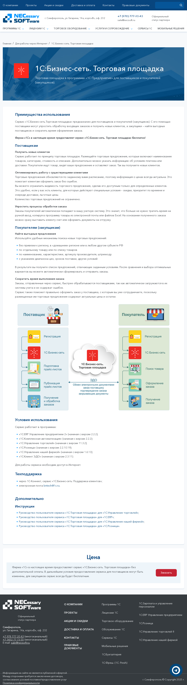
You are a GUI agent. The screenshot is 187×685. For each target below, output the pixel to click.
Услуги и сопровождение (113, 28)
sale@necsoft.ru (126, 20)
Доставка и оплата (83, 5)
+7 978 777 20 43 (13, 636)
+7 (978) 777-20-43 (130, 16)
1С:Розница (146, 623)
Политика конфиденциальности (21, 682)
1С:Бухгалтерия (111, 654)
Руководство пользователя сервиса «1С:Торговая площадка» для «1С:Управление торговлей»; (79, 512)
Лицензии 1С (38, 28)
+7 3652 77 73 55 (13, 639)
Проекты (31, 5)
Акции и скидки (53, 5)
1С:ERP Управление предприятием (160, 615)
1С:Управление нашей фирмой (158, 640)
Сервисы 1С (145, 28)
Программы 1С (13, 28)
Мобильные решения (171, 28)
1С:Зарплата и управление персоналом (156, 605)
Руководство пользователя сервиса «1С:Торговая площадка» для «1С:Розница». (69, 526)
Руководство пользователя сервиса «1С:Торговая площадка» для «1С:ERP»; (66, 517)
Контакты (108, 5)
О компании (10, 5)
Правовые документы (135, 5)
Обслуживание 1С (113, 629)
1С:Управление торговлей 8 (156, 631)
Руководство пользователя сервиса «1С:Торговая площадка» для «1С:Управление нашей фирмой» (81, 521)
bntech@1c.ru (52, 485)
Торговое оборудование (72, 28)
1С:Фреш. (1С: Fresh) (114, 662)
